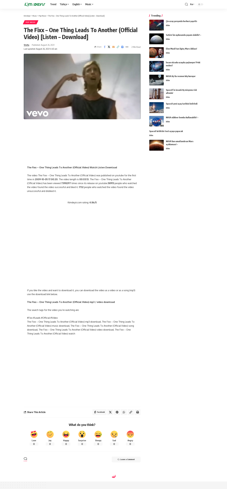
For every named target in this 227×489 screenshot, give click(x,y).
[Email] (113, 47)
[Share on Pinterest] (117, 412)
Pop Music (30, 22)
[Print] (122, 47)
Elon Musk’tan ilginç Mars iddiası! (181, 48)
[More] (127, 47)
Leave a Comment (126, 459)
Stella (26, 45)
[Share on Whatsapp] (124, 412)
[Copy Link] (118, 47)
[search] (186, 4)
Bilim (168, 25)
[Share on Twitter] (109, 47)
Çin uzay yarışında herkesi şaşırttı (181, 21)
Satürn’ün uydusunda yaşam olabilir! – (183, 35)
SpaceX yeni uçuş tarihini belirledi (181, 103)
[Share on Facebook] (104, 47)
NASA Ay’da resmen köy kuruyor (181, 76)
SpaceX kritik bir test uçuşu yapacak (166, 131)
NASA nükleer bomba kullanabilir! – (182, 117)
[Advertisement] (82, 145)
